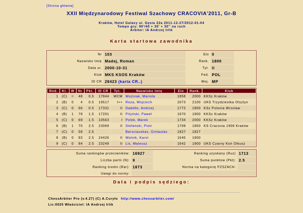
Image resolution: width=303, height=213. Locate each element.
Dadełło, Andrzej (139, 108)
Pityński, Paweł (138, 114)
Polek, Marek (136, 120)
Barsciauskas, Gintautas (146, 131)
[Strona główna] (59, 5)
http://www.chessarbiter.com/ (147, 198)
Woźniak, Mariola (140, 96)
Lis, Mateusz (136, 143)
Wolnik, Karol (137, 137)
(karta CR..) (130, 81)
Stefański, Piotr (138, 126)
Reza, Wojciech (138, 102)
